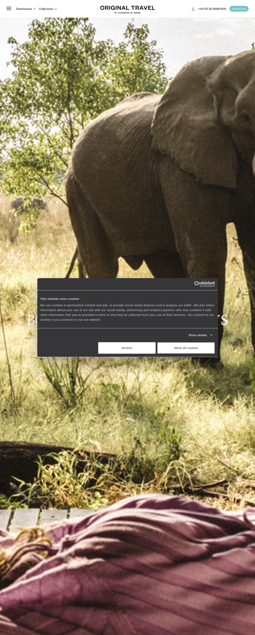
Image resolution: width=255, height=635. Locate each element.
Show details (197, 335)
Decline (127, 347)
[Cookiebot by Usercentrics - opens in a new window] (197, 284)
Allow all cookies (186, 347)
